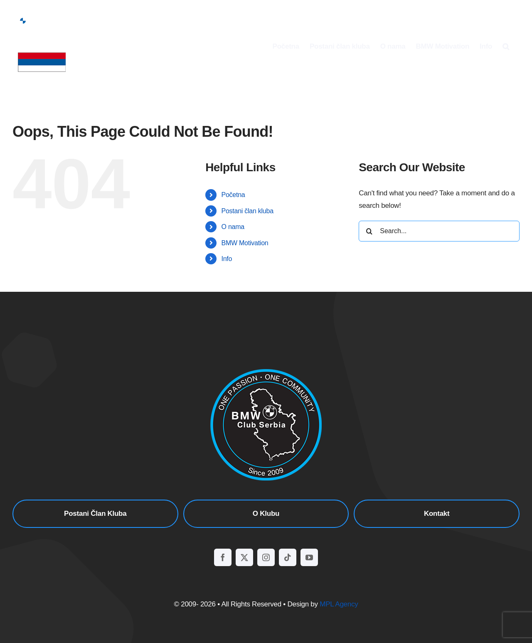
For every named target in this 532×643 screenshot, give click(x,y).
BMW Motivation (245, 242)
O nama (233, 226)
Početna (233, 194)
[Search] (369, 231)
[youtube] (309, 557)
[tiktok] (287, 557)
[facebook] (223, 557)
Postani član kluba (247, 210)
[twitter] (244, 557)
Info (227, 258)
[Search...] (439, 231)
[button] (505, 46)
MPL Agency (339, 604)
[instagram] (266, 557)
